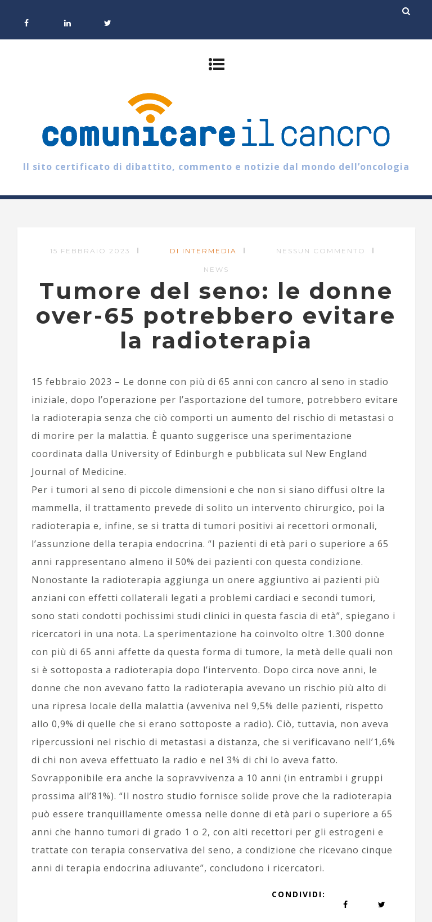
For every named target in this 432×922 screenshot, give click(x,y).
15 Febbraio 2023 (90, 251)
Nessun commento (321, 251)
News (216, 269)
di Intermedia (203, 251)
